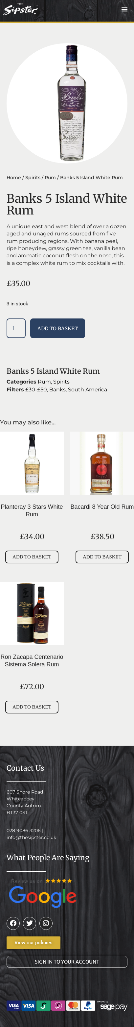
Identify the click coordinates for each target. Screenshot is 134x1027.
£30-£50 (36, 389)
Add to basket (57, 328)
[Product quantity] (16, 328)
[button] (124, 9)
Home (14, 177)
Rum (50, 177)
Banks (57, 389)
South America (87, 389)
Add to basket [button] (31, 556)
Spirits (32, 177)
